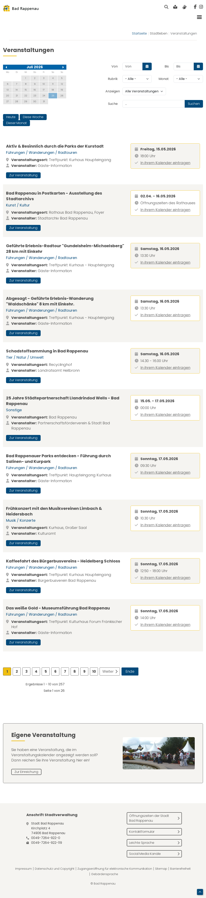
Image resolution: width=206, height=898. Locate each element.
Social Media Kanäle (145, 853)
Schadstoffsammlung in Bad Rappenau (47, 351)
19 (62, 89)
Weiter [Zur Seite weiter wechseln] (108, 671)
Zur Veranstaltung (23, 175)
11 (53, 84)
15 (26, 89)
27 (7, 101)
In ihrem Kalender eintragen (165, 162)
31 (44, 101)
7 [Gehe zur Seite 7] (65, 671)
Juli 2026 (35, 67)
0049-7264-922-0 (45, 838)
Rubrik (113, 79)
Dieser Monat (16, 123)
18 (53, 89)
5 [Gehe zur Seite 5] (45, 671)
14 (17, 89)
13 (8, 89)
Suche (113, 103)
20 (7, 95)
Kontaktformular (141, 831)
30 (34, 101)
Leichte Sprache (141, 842)
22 (25, 95)
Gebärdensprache (104, 874)
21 (17, 95)
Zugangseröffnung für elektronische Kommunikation (114, 869)
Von (114, 66)
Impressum (23, 869)
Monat (164, 79)
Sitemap (161, 869)
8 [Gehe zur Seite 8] (74, 671)
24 (43, 95)
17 (44, 89)
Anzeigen (112, 91)
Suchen (194, 103)
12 (62, 84)
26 (61, 95)
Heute (10, 117)
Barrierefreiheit (180, 869)
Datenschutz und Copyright (54, 869)
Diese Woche (33, 117)
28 (16, 101)
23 (34, 95)
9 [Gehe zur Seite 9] (84, 671)
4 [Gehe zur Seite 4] (36, 671)
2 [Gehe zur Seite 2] (17, 671)
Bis (167, 66)
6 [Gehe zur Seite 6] (55, 671)
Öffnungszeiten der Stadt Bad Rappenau (149, 818)
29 (25, 101)
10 (44, 84)
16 (35, 89)
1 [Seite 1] (7, 671)
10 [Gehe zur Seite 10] (94, 671)
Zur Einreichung (26, 771)
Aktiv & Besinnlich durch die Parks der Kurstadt (55, 146)
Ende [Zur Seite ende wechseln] (130, 671)
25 (53, 95)
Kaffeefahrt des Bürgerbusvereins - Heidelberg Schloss (63, 561)
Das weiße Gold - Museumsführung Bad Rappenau (58, 608)
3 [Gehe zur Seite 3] (26, 671)
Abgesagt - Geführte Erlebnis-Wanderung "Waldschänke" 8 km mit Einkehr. (50, 301)
